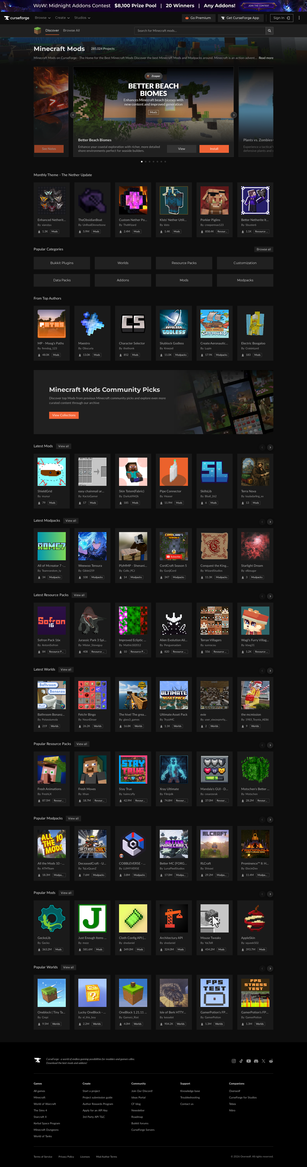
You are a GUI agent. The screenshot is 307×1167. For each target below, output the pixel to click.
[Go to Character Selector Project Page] (133, 333)
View (181, 148)
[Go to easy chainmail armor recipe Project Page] (92, 481)
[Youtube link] (248, 1061)
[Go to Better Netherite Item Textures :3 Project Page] (255, 209)
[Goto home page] (17, 18)
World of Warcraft (45, 1104)
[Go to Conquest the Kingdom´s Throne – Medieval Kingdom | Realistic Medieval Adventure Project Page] (215, 555)
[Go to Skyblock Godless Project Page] (174, 333)
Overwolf (234, 1091)
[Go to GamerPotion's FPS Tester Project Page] (215, 1002)
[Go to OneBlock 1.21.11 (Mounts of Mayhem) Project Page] (133, 1002)
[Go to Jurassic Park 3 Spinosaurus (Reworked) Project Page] (92, 630)
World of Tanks (43, 1136)
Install (214, 148)
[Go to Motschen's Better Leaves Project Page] (255, 778)
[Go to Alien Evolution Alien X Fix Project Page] (174, 630)
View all (63, 446)
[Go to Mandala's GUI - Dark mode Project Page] (215, 778)
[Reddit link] (271, 1061)
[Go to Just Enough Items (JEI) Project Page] (92, 927)
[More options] (299, 18)
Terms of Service (43, 1157)
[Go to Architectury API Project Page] (174, 927)
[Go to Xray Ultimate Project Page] (174, 778)
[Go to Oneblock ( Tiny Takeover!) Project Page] (52, 1002)
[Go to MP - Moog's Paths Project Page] (52, 333)
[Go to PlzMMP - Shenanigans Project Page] (133, 555)
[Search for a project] (200, 30)
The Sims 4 (40, 1110)
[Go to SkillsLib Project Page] (215, 481)
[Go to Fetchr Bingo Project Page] (92, 704)
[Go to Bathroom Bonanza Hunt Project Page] (52, 704)
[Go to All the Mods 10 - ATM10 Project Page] (52, 853)
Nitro (232, 1110)
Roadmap (137, 1117)
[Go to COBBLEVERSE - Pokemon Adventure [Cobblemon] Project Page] (133, 853)
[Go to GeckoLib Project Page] (52, 927)
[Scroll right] (270, 447)
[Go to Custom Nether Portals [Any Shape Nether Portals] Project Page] (133, 209)
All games (39, 1091)
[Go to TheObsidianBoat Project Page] (92, 209)
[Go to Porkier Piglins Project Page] (215, 209)
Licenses (85, 1157)
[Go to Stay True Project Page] (133, 778)
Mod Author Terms (106, 1157)
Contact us (186, 1104)
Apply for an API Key (95, 1110)
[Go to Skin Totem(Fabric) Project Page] (133, 481)
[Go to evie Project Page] (215, 704)
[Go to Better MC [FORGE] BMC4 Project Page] (174, 853)
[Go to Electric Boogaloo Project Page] (255, 333)
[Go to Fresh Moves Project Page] (92, 778)
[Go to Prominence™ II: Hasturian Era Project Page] (255, 853)
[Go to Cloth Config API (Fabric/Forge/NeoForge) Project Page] (133, 927)
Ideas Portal (138, 1097)
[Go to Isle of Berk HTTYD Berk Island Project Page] (174, 1002)
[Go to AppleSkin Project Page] (255, 927)
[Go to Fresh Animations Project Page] (52, 778)
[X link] (263, 1061)
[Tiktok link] (241, 1061)
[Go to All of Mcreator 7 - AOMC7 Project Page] (52, 555)
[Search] (270, 31)
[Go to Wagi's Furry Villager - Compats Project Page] (255, 630)
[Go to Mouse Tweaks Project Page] (215, 927)
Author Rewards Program (98, 1104)
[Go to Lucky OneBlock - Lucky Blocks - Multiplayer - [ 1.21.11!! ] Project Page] (92, 1002)
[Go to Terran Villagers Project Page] (215, 630)
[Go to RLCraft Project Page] (215, 853)
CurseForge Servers (142, 1130)
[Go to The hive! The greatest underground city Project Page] (133, 704)
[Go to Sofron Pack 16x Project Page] (52, 630)
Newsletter (137, 1110)
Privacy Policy (66, 1157)
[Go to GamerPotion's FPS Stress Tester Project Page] (255, 1002)
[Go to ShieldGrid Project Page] (52, 481)
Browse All (71, 30)
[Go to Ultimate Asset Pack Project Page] (174, 704)
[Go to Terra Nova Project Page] (255, 481)
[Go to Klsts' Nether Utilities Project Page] (174, 209)
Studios (82, 18)
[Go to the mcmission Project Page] (255, 704)
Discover (52, 30)
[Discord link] (256, 1061)
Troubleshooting (190, 1097)
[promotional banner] (153, 6)
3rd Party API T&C (94, 1117)
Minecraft (39, 1097)
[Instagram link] (233, 1061)
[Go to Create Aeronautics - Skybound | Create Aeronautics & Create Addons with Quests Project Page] (215, 333)
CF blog (136, 1104)
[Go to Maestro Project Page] (92, 333)
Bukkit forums (139, 1123)
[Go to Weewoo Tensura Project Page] (92, 555)
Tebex (232, 1104)
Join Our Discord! (142, 1091)
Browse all (264, 249)
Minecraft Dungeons (46, 1130)
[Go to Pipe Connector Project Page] (174, 481)
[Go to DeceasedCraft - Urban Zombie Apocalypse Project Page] (92, 853)
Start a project (91, 1091)
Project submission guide (97, 1097)
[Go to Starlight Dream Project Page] (255, 555)
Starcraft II (40, 1117)
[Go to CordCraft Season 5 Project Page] (174, 555)
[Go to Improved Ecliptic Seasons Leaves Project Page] (133, 630)
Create (62, 18)
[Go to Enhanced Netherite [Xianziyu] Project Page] (52, 209)
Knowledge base (190, 1091)
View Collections (64, 415)
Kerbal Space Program (47, 1123)
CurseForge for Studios (243, 1097)
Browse (43, 18)
